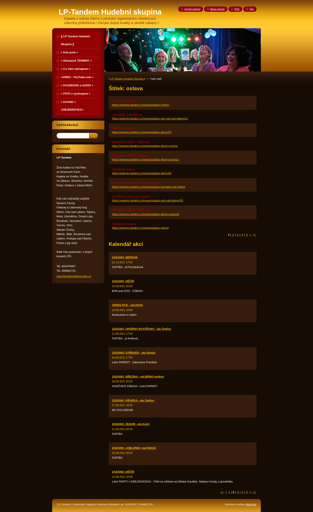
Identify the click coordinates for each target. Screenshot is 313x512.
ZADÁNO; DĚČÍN (123, 281)
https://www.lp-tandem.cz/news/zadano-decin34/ (141, 173)
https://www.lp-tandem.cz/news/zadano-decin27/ (141, 132)
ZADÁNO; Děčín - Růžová (130, 142)
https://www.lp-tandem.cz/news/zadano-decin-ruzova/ (145, 145)
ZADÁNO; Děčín (123, 128)
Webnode (251, 504)
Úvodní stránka (192, 9)
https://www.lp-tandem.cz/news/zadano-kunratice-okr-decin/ (148, 186)
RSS (237, 9)
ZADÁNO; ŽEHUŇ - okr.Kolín (131, 424)
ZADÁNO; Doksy (124, 224)
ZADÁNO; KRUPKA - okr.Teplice (133, 400)
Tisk (251, 9)
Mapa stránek (217, 9)
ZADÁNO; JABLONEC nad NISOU (134, 448)
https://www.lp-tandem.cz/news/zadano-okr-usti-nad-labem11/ (150, 118)
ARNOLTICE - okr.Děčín (127, 305)
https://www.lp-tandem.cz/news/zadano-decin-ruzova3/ (145, 214)
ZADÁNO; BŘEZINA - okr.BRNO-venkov (138, 376)
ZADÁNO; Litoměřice (127, 114)
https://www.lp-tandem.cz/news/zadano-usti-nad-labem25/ (147, 200)
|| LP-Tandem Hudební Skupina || (127, 78)
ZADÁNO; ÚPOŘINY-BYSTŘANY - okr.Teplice (141, 328)
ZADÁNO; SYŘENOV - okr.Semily (134, 352)
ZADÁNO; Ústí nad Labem (131, 196)
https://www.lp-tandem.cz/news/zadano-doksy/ (140, 227)
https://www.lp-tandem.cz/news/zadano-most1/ (140, 104)
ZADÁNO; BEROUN (125, 257)
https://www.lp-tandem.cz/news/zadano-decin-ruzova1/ (145, 159)
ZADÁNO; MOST (124, 101)
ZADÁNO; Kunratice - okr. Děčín (135, 183)
